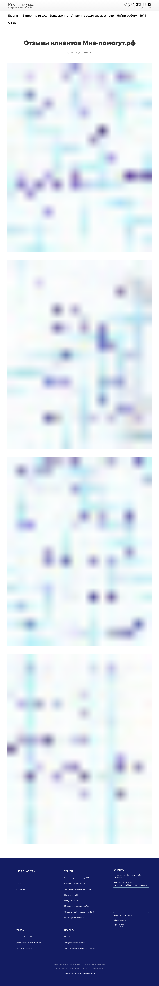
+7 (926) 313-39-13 (137, 4)
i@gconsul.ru (120, 920)
